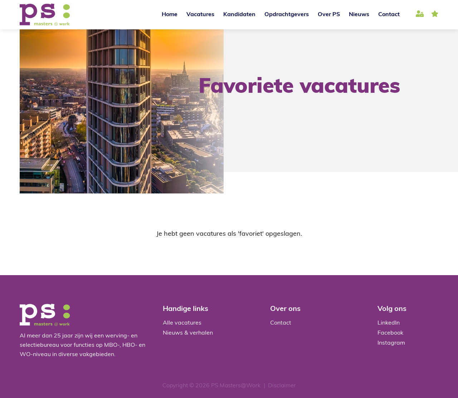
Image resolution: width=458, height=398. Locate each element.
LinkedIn (388, 323)
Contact (389, 15)
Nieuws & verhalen (188, 333)
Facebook (390, 333)
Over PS (329, 15)
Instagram (391, 343)
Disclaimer (282, 386)
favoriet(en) (434, 15)
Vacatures (200, 15)
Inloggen (420, 15)
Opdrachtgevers (286, 15)
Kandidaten (239, 15)
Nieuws (359, 15)
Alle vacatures (182, 323)
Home (169, 15)
